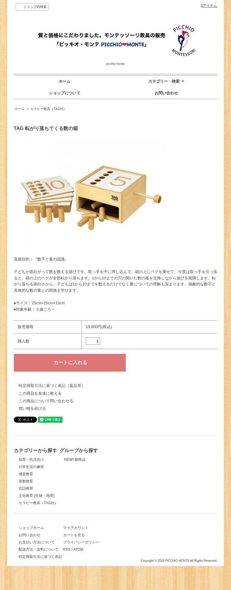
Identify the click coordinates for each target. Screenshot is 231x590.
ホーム (64, 81)
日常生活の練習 (31, 467)
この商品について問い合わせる (46, 401)
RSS (122, 556)
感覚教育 (26, 474)
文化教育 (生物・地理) (36, 496)
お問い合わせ (166, 93)
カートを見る (129, 542)
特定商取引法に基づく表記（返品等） (52, 385)
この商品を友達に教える (40, 393)
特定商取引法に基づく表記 (40, 563)
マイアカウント (131, 534)
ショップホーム (31, 534)
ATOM (134, 556)
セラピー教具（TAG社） (48, 109)
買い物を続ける (32, 408)
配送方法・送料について (38, 556)
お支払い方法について (37, 549)
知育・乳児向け (31, 460)
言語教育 (26, 488)
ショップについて (64, 93)
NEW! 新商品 (129, 460)
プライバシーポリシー (137, 549)
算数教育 (26, 481)
